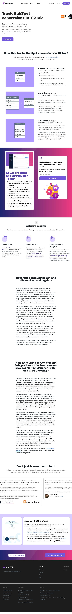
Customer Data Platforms (47, 593)
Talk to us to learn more (17, 555)
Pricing (32, 3)
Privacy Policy (6, 595)
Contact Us (65, 570)
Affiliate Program (7, 590)
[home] (7, 3)
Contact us (51, 3)
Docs (38, 3)
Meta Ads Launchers (45, 595)
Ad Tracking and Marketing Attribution (25, 591)
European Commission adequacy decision (38, 532)
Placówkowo (11, 502)
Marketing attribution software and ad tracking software (52, 598)
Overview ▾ (24, 3)
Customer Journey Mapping (25, 602)
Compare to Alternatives (6, 598)
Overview (41, 570)
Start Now (66, 3)
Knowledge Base (7, 593)
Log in (58, 3)
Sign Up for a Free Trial (55, 555)
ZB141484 (63, 538)
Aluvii (63, 496)
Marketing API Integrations (25, 599)
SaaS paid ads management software (50, 590)
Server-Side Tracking (23, 594)
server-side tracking (52, 57)
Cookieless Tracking (23, 597)
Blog (40, 577)
